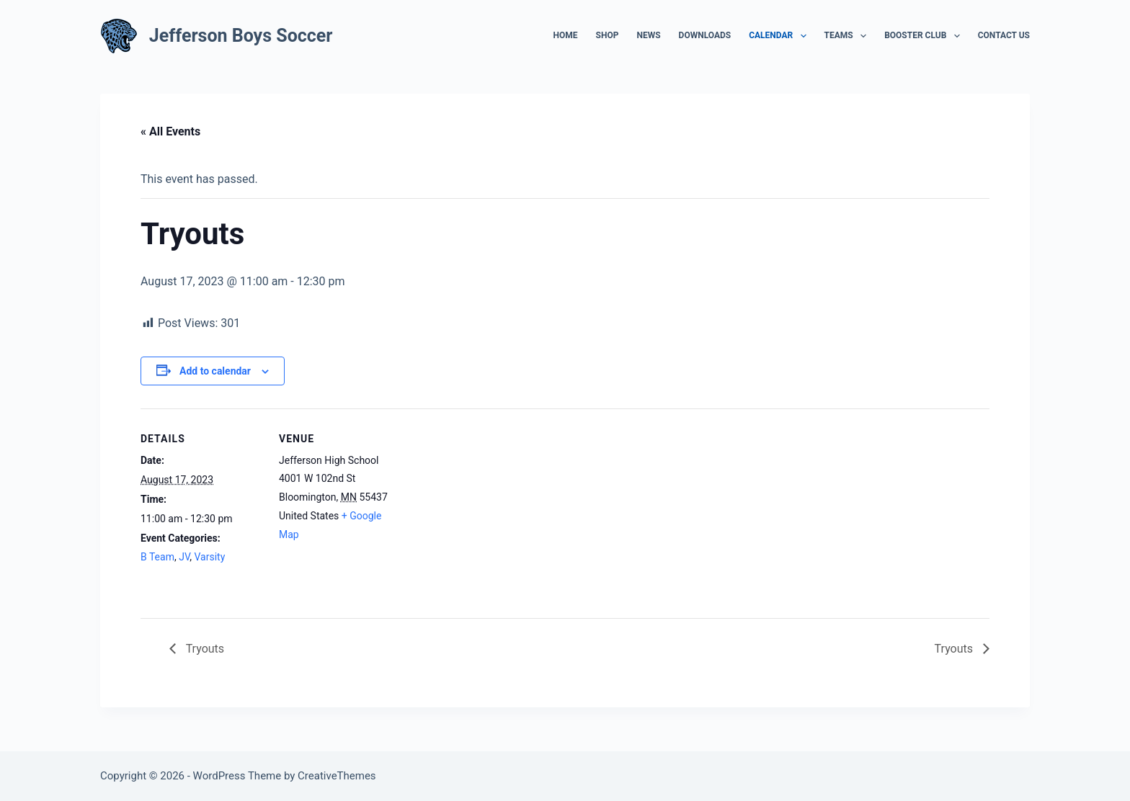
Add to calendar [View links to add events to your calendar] (215, 371)
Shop (607, 35)
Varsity (210, 557)
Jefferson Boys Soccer (241, 35)
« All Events (170, 131)
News (648, 35)
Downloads (705, 35)
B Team (157, 557)
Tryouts (203, 648)
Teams (848, 36)
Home (565, 35)
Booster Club (925, 36)
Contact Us (1004, 35)
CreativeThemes (337, 775)
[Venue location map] (493, 508)
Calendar (780, 36)
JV (184, 557)
